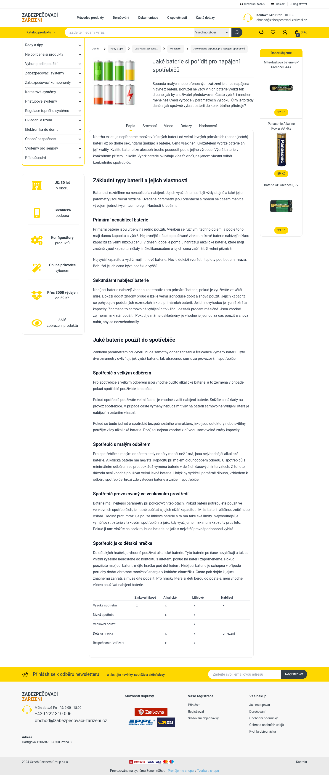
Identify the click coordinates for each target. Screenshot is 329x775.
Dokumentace (148, 17)
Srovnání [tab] (150, 126)
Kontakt (262, 15)
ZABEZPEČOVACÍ (40, 18)
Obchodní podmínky (263, 718)
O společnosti (177, 17)
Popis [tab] (130, 126)
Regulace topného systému (47, 111)
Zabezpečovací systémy (44, 73)
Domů (95, 48)
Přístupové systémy (41, 101)
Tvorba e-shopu (208, 770)
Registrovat (294, 674)
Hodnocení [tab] (208, 126)
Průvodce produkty (90, 17)
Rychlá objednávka (262, 731)
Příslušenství (35, 158)
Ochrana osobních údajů (266, 725)
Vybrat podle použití (41, 64)
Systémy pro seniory (41, 148)
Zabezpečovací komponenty (48, 82)
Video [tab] (168, 126)
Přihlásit (194, 705)
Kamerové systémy (40, 92)
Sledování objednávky (203, 718)
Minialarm (175, 48)
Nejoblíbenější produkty (44, 54)
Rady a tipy (34, 45)
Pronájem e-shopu (181, 770)
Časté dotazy (205, 17)
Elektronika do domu (41, 129)
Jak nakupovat (259, 705)
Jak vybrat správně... (146, 48)
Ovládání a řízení (38, 120)
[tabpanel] (171, 390)
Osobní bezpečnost (40, 139)
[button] (285, 32)
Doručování (121, 17)
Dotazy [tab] (186, 126)
